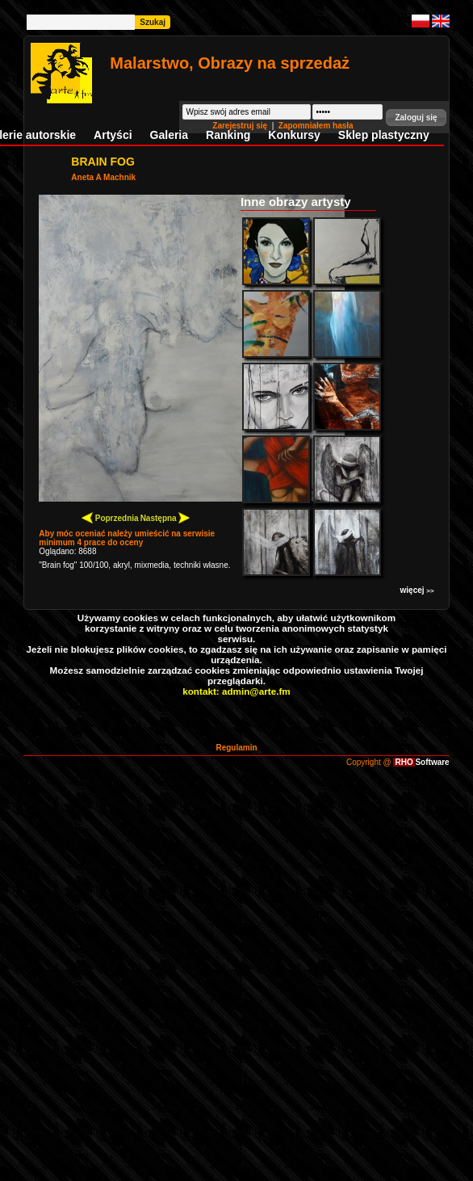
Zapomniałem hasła (316, 125)
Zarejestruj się (241, 125)
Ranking (228, 134)
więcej (417, 590)
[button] (416, 117)
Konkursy (294, 134)
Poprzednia (110, 517)
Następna (165, 517)
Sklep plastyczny (383, 134)
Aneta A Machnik (103, 177)
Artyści (113, 134)
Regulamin (236, 747)
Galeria (169, 134)
